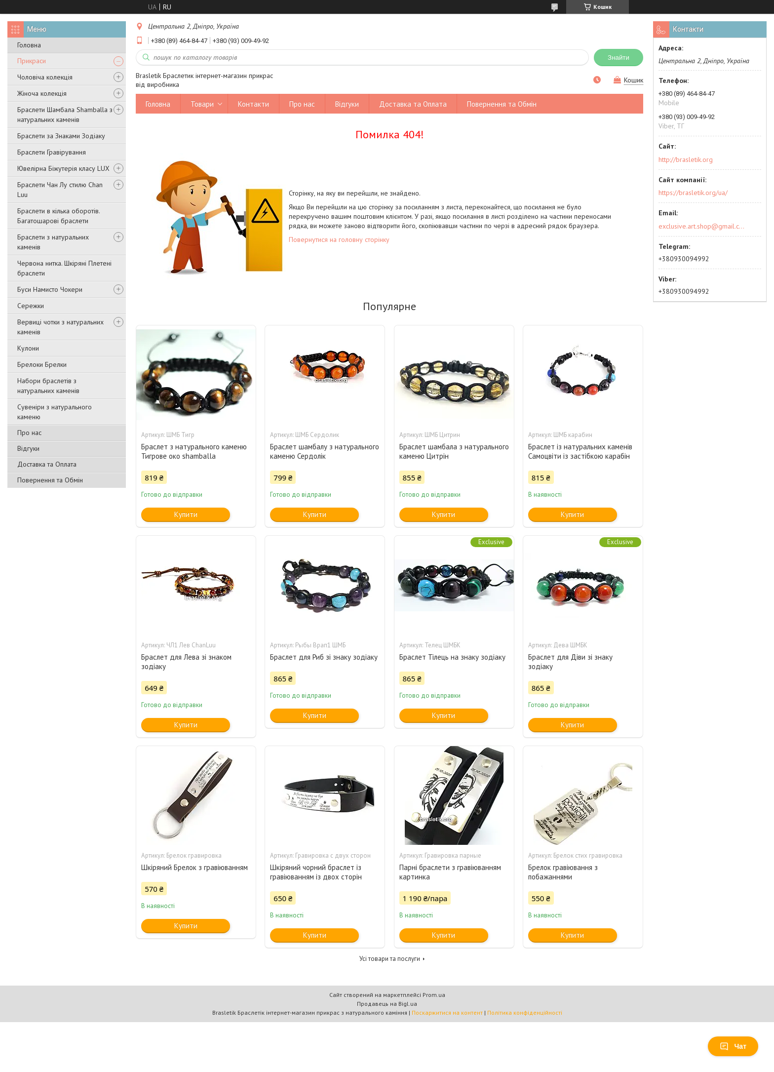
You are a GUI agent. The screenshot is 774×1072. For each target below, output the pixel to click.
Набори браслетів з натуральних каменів (48, 385)
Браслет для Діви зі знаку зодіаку (570, 661)
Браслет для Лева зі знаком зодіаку (186, 661)
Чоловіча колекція (45, 77)
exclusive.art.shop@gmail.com (701, 226)
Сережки (30, 305)
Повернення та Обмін (50, 480)
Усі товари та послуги (389, 958)
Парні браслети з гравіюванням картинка (450, 872)
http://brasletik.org (685, 159)
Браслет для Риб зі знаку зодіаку (324, 657)
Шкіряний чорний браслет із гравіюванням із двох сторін (316, 872)
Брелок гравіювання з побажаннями (563, 872)
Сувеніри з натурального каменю (54, 411)
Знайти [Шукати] (618, 57)
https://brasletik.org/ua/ (693, 192)
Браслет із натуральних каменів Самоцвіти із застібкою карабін (580, 451)
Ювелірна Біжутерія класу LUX (63, 168)
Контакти (253, 104)
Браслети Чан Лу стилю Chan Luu (60, 189)
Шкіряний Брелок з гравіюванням (194, 867)
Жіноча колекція (42, 93)
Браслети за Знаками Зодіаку (61, 135)
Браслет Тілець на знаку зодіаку (452, 657)
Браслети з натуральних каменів (53, 242)
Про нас (29, 432)
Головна (29, 44)
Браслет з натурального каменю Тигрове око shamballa (194, 451)
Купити (185, 514)
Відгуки (28, 448)
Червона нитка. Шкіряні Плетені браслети (64, 268)
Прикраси (31, 60)
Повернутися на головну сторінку (339, 239)
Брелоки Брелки (42, 364)
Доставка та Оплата (47, 464)
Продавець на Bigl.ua (387, 1003)
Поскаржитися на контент (447, 1012)
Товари (202, 104)
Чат (733, 1046)
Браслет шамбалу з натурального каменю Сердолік (324, 451)
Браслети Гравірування (51, 152)
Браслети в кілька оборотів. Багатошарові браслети (58, 215)
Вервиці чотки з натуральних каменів (60, 327)
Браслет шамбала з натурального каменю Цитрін (454, 451)
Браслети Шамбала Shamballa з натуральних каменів (65, 114)
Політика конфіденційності (524, 1012)
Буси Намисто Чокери (49, 289)
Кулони (28, 348)
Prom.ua (434, 994)
